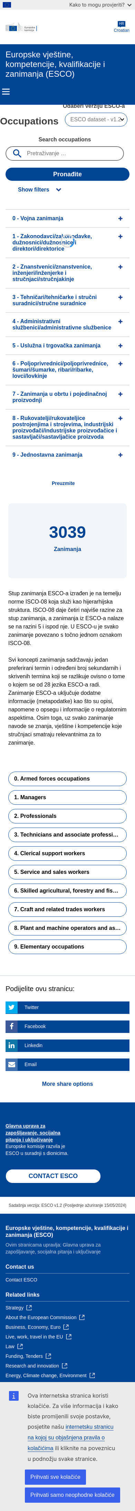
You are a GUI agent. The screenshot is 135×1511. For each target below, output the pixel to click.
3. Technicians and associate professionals (70, 835)
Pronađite (67, 174)
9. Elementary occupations (49, 947)
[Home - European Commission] (60, 27)
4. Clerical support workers (49, 853)
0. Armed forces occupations (52, 779)
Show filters (33, 190)
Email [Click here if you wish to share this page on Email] (31, 1064)
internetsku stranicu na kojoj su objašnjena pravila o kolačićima (71, 1437)
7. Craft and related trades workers (59, 909)
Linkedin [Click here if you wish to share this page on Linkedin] (33, 1045)
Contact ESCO (21, 1280)
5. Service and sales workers (51, 872)
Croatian (121, 27)
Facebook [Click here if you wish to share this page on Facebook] (35, 1026)
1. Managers (30, 797)
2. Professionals (35, 816)
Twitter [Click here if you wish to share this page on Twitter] (32, 1007)
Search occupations (64, 139)
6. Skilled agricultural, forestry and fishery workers (70, 891)
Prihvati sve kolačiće (55, 1477)
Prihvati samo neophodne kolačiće (72, 1495)
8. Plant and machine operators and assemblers (70, 928)
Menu (5, 91)
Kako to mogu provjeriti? (100, 5)
